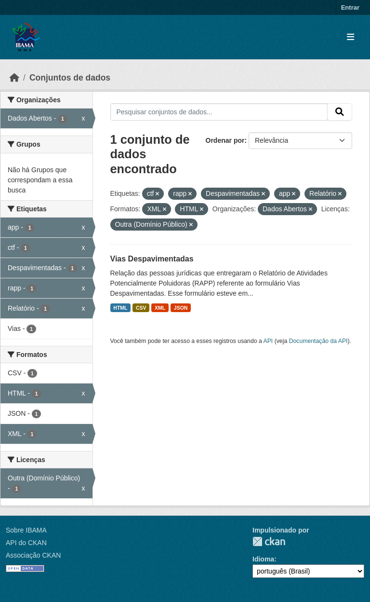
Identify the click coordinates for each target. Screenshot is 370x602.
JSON (181, 308)
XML (160, 308)
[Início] (14, 77)
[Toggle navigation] (350, 37)
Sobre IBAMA (26, 530)
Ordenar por (225, 140)
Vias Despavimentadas (152, 259)
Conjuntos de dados (69, 77)
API (268, 341)
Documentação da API (318, 341)
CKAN (268, 541)
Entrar (350, 7)
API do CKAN (26, 543)
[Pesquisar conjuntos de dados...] (219, 112)
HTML (120, 308)
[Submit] (339, 112)
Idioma (263, 559)
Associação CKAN (33, 555)
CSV (141, 308)
